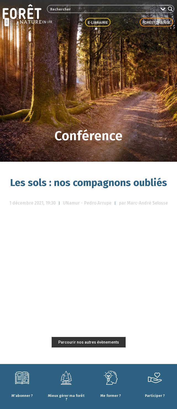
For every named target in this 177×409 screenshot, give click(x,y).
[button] (6, 22)
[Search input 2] (103, 9)
